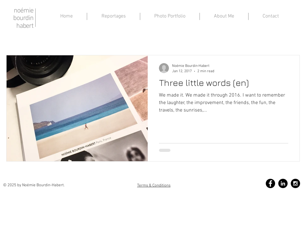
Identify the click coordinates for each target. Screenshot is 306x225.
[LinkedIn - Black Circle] (283, 183)
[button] (224, 16)
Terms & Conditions (153, 185)
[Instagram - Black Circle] (295, 183)
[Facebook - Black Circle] (270, 183)
